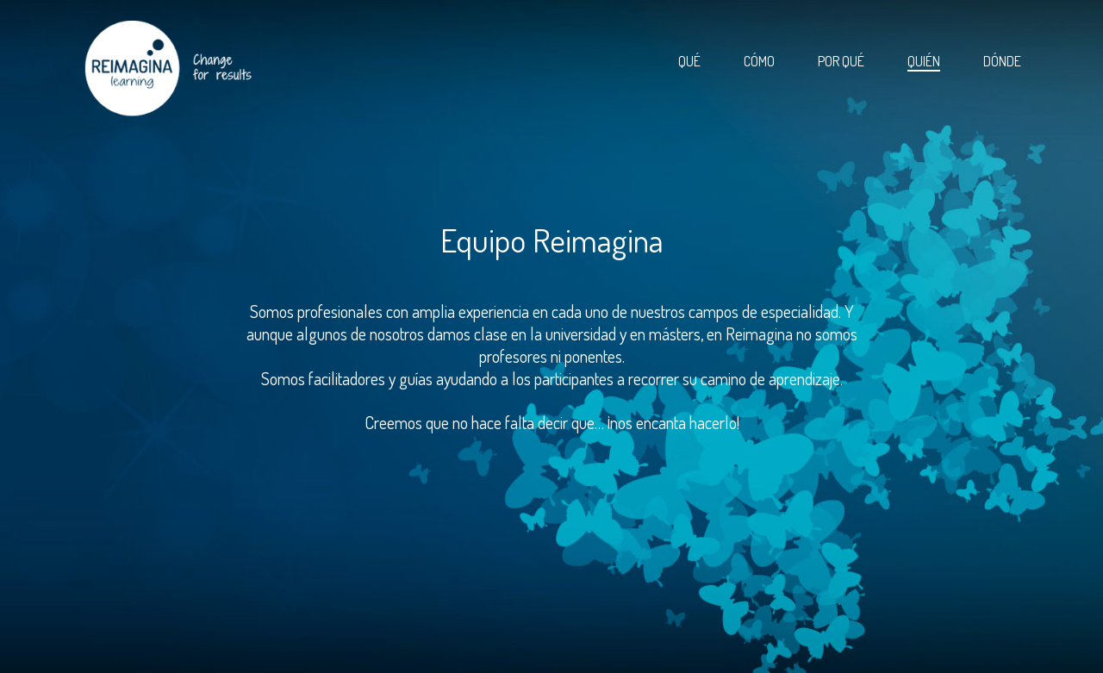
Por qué (841, 61)
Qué (689, 61)
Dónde (1002, 61)
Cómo (759, 61)
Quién (923, 61)
